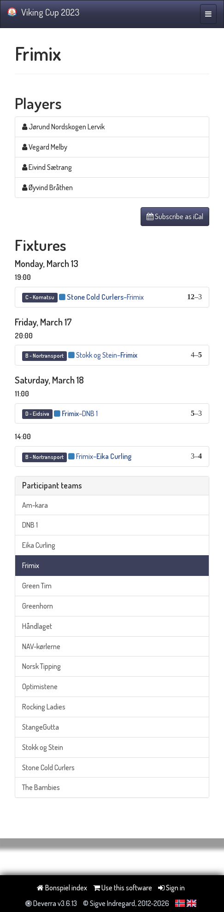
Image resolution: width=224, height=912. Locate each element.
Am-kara (35, 505)
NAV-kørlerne (41, 646)
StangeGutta (40, 727)
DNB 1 (30, 524)
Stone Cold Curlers (48, 767)
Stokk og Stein (42, 747)
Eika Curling (38, 545)
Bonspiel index (62, 887)
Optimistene (40, 686)
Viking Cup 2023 (43, 12)
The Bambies (41, 787)
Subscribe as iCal (175, 216)
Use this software (122, 887)
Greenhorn (37, 605)
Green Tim (37, 585)
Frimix (30, 565)
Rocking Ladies (43, 706)
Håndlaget (37, 626)
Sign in (171, 887)
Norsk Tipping (41, 666)
